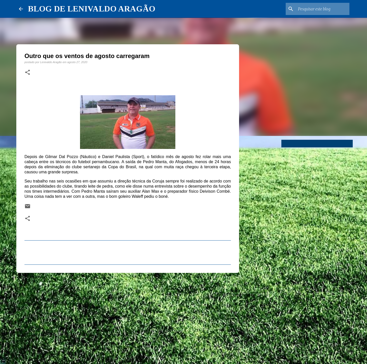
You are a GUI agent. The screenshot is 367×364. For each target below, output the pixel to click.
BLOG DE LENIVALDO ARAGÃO (91, 8)
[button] (27, 72)
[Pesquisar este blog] (322, 9)
